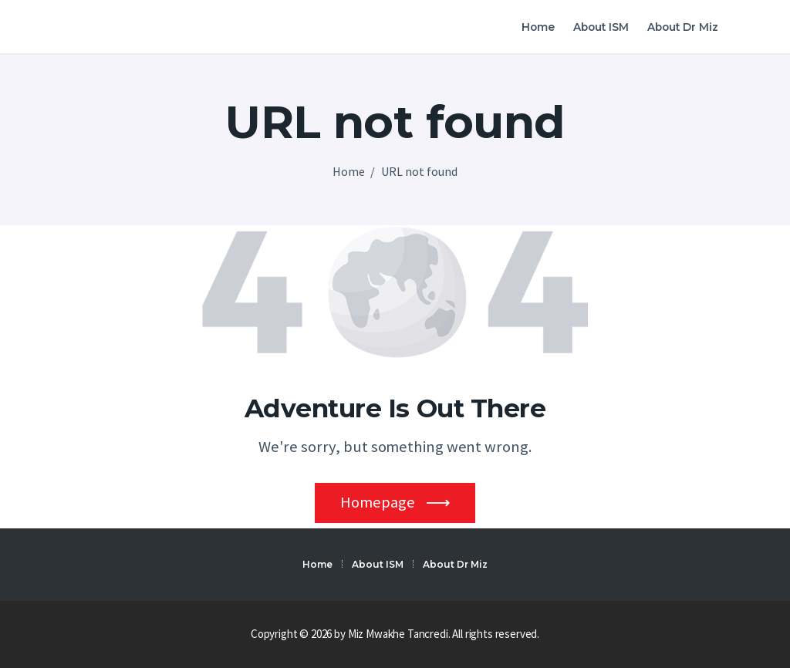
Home (349, 171)
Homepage (377, 502)
